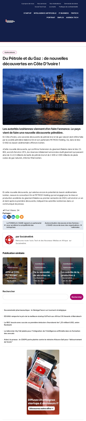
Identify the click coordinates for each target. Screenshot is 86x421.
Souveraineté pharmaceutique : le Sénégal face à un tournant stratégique (35, 321)
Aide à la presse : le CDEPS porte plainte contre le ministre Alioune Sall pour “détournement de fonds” (43, 351)
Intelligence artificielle (45, 13)
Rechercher (9, 302)
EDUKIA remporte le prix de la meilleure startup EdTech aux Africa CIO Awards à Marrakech (43, 327)
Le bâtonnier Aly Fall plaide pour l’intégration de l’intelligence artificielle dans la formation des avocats (42, 342)
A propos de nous (28, 4)
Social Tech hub (40, 7)
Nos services (41, 4)
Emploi (61, 17)
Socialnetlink (27, 247)
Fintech (74, 13)
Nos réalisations (55, 4)
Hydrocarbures (10, 52)
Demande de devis (71, 4)
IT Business (64, 13)
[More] (22, 227)
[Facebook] (5, 227)
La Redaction (11, 288)
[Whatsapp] (17, 227)
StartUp (27, 13)
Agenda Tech (72, 17)
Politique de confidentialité (68, 7)
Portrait (51, 17)
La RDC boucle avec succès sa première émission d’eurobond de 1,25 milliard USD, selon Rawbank (41, 334)
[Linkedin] (13, 227)
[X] (9, 227)
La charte (52, 7)
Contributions (40, 274)
